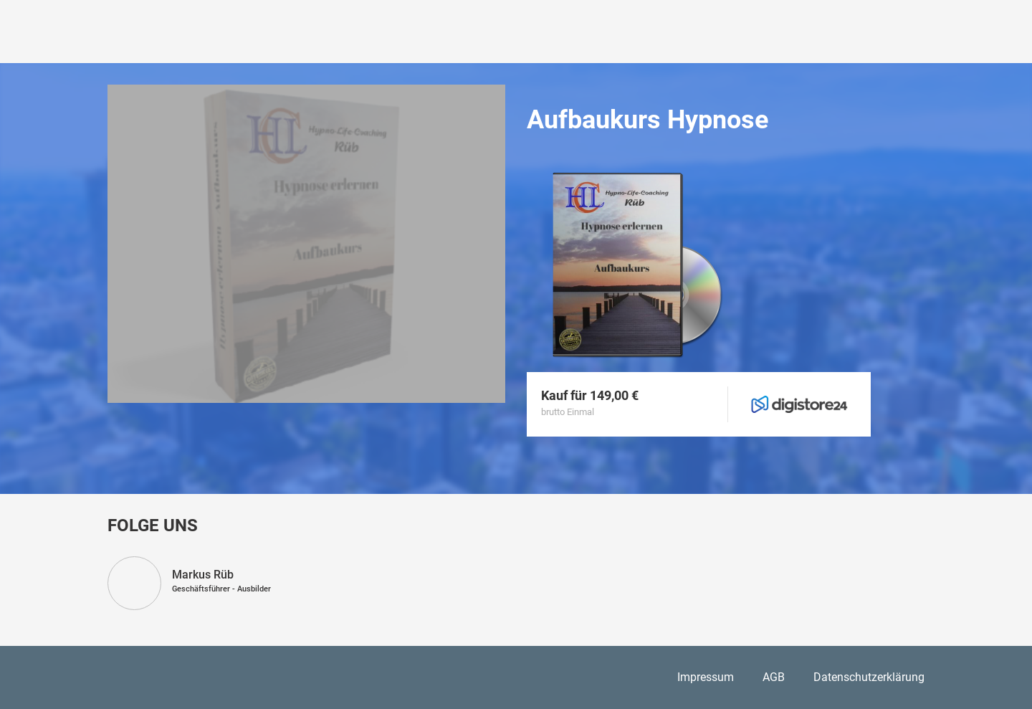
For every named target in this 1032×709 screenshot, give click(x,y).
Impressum (705, 677)
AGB (774, 677)
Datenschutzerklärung (868, 677)
